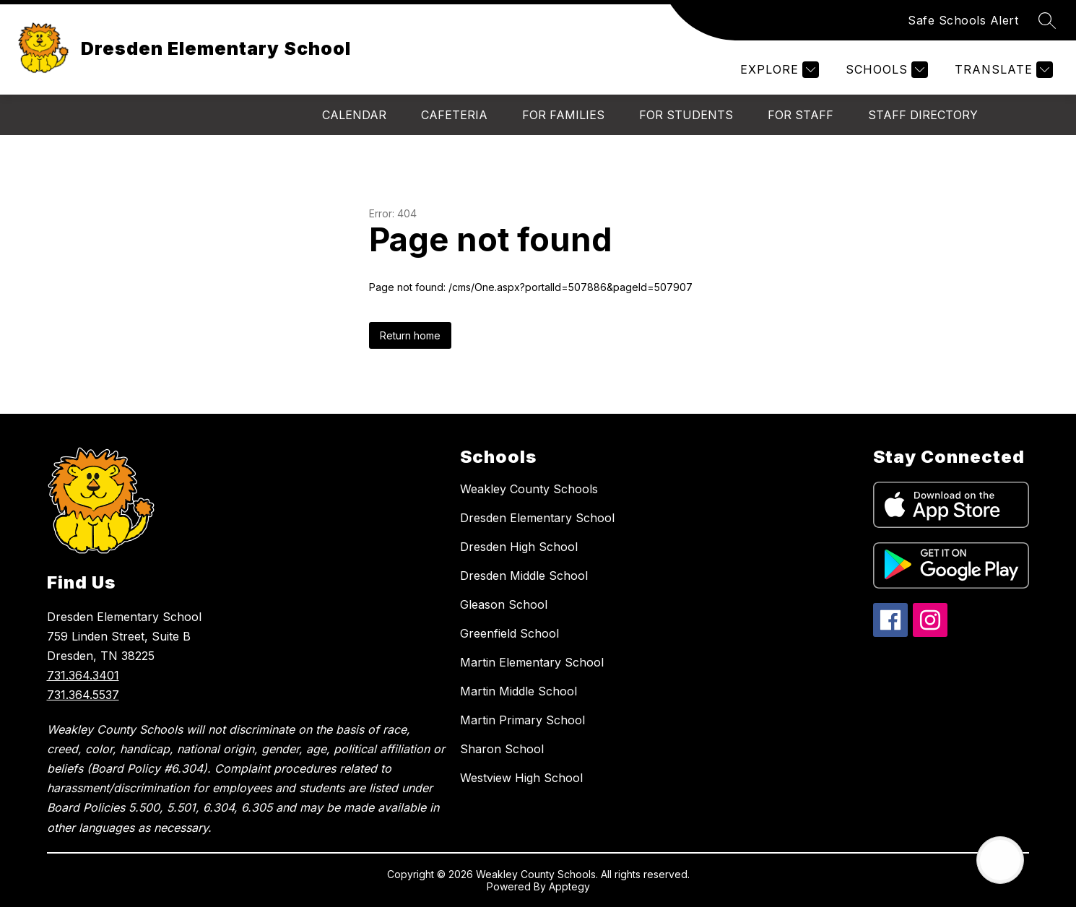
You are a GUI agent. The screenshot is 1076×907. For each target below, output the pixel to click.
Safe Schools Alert (963, 20)
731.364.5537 (83, 694)
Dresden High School (519, 546)
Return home (410, 335)
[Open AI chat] (1000, 860)
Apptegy (569, 886)
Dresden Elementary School (537, 518)
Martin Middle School (518, 691)
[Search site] (1047, 20)
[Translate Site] (1002, 70)
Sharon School (502, 749)
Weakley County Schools (529, 489)
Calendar (354, 115)
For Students (686, 115)
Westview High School (521, 778)
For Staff (800, 115)
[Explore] (778, 70)
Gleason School (503, 604)
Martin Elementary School (532, 662)
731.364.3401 (83, 675)
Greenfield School (509, 633)
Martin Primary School (522, 720)
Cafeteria (454, 115)
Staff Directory (923, 115)
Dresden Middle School (524, 575)
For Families (563, 115)
